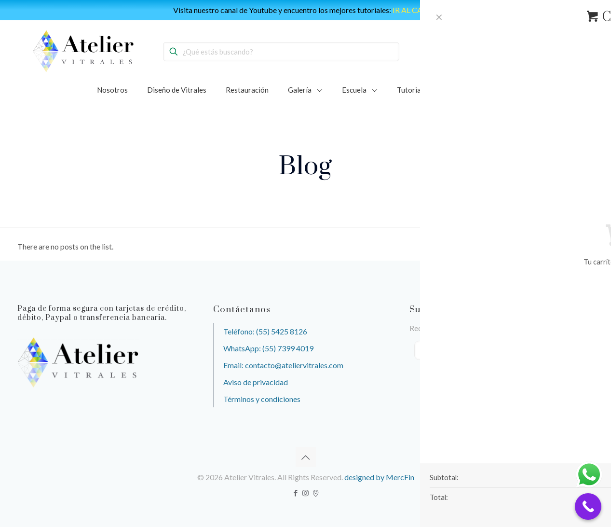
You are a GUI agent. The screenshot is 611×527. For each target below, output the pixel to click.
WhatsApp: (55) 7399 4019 (268, 348)
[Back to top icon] (306, 457)
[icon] (315, 492)
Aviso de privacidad (255, 382)
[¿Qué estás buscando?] (281, 51)
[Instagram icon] (305, 492)
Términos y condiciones (261, 398)
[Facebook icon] (295, 492)
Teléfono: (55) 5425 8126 (265, 331)
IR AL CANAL (415, 9)
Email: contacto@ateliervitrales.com (283, 365)
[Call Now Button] (588, 506)
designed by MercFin (379, 477)
